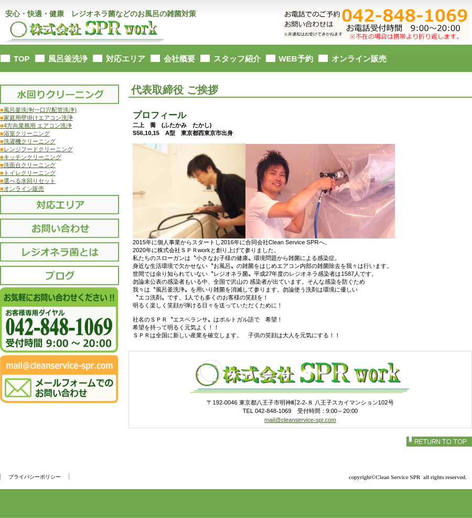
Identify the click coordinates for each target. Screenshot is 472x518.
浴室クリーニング (25, 133)
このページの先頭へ (439, 441)
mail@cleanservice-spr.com (300, 420)
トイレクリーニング (28, 173)
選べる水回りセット (30, 181)
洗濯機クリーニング (28, 141)
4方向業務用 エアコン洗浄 (36, 125)
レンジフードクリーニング (36, 149)
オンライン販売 (22, 188)
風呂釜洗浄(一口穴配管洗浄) (38, 110)
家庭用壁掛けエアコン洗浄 (36, 118)
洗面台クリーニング (28, 165)
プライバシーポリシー (34, 477)
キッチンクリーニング (30, 157)
